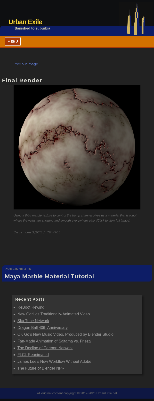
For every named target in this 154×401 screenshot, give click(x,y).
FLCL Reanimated (33, 355)
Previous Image (26, 64)
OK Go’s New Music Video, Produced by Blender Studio (65, 334)
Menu (13, 41)
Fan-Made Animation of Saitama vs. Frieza (54, 341)
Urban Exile (25, 22)
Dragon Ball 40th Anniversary (42, 328)
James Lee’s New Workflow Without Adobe (54, 361)
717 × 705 (53, 232)
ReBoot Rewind (30, 307)
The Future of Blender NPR (41, 368)
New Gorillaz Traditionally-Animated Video (53, 314)
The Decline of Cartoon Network (45, 348)
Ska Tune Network (33, 321)
